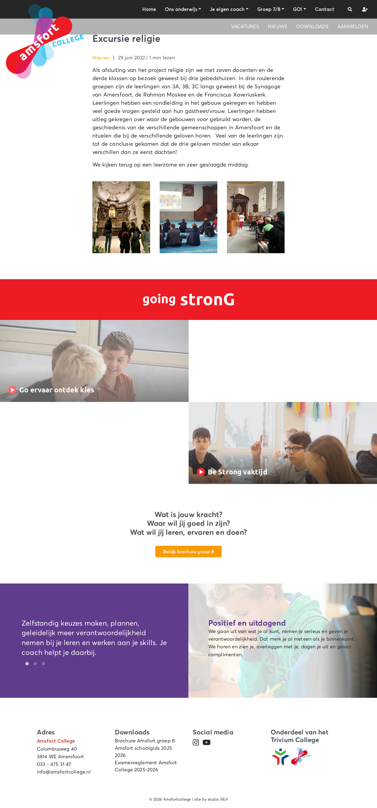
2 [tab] (34, 664)
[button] (350, 9)
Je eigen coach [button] (227, 9)
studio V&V (218, 799)
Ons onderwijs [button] (181, 9)
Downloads (312, 27)
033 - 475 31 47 (54, 764)
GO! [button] (297, 9)
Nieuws (278, 27)
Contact (324, 9)
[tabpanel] (94, 639)
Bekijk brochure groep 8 (188, 551)
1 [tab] (25, 664)
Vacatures (245, 27)
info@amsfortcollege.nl (64, 772)
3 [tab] (42, 664)
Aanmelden (352, 27)
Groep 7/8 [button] (268, 9)
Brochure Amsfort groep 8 (145, 741)
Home (149, 9)
